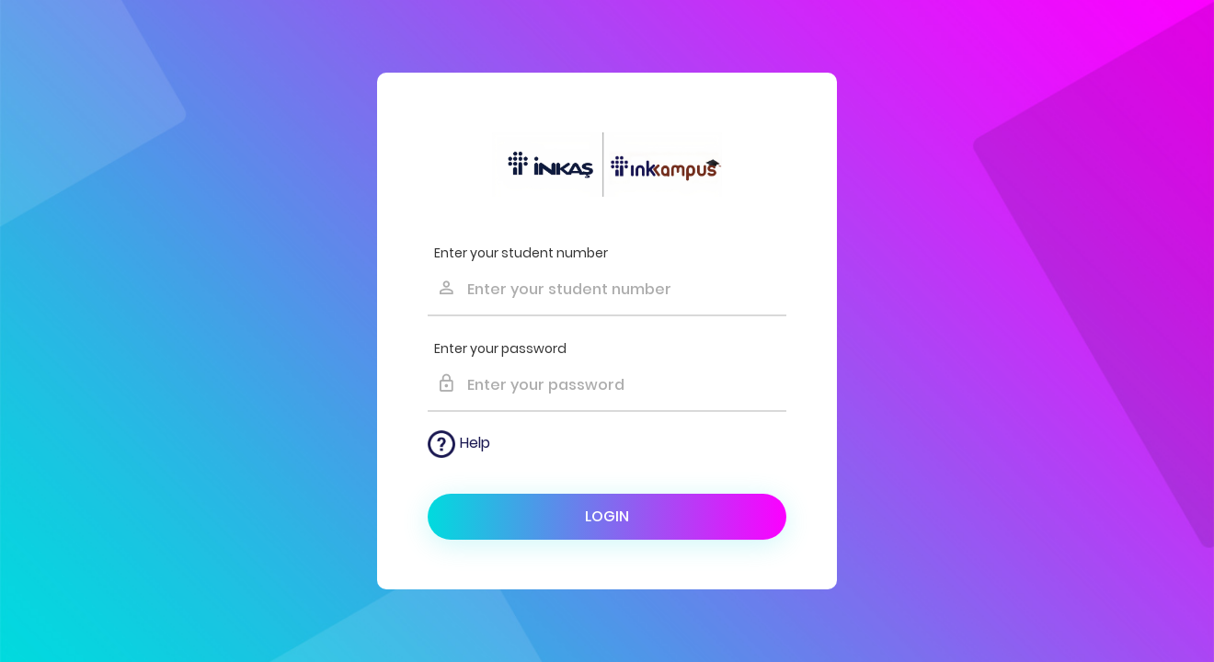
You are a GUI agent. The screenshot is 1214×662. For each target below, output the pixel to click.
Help (459, 444)
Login (607, 516)
